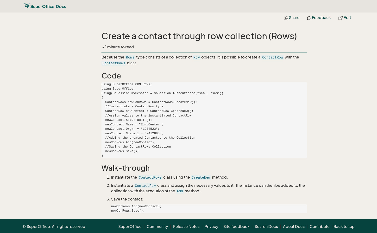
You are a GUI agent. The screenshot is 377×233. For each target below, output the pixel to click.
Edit (345, 17)
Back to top (344, 226)
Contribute (320, 226)
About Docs (294, 226)
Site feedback (236, 226)
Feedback (319, 17)
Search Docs (266, 226)
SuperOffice (130, 226)
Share (292, 17)
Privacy (211, 226)
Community (157, 226)
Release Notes (186, 226)
